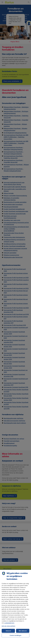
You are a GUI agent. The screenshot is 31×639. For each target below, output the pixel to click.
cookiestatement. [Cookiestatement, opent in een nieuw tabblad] (9, 624)
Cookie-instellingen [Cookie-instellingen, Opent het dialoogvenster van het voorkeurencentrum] (15, 635)
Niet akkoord (23, 631)
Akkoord (8, 631)
